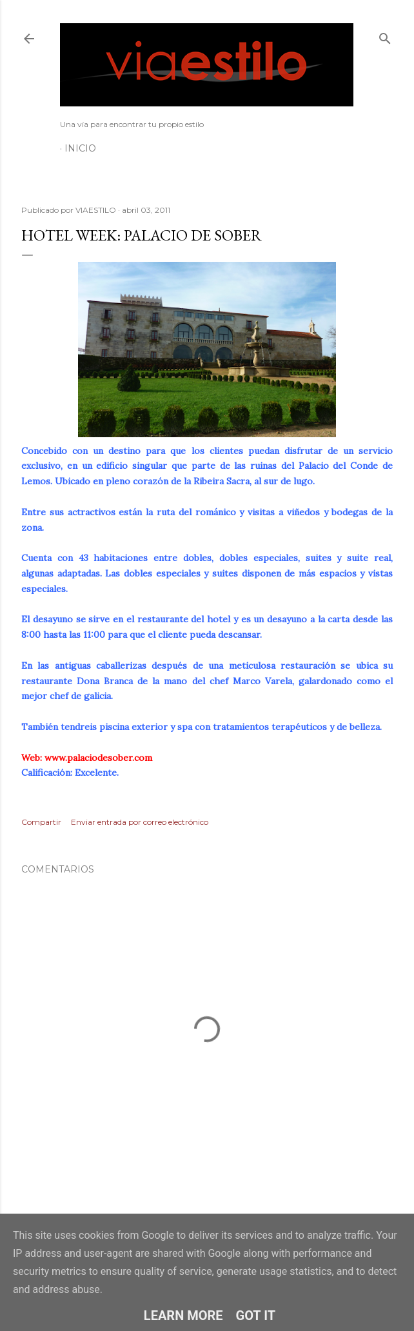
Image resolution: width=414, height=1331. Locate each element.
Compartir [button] (41, 822)
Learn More (183, 1315)
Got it (256, 1315)
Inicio (80, 148)
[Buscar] (385, 35)
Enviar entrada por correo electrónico (139, 822)
